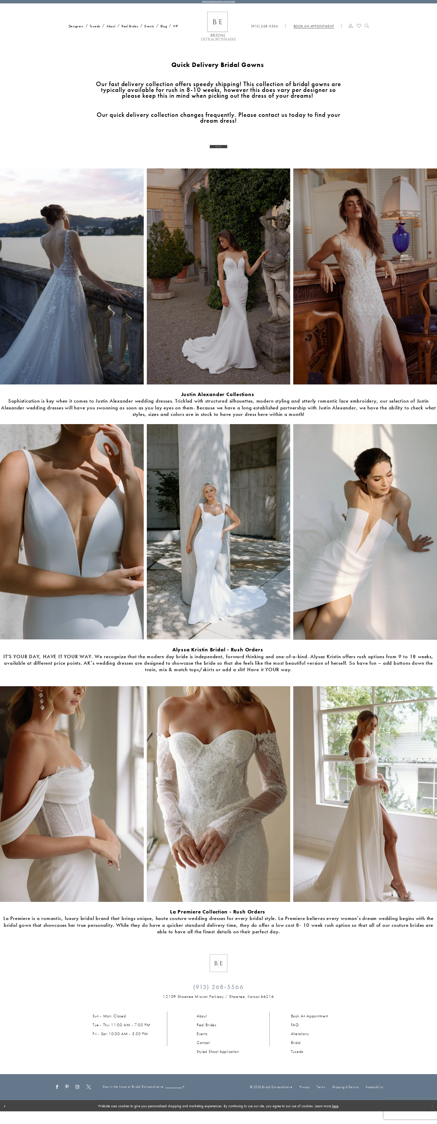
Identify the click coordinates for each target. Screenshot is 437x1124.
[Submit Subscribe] (175, 1100)
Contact (203, 1052)
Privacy (304, 1098)
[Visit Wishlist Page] (359, 32)
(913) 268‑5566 (218, 997)
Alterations (300, 1043)
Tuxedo (297, 1061)
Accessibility (374, 1098)
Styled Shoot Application (218, 1061)
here (335, 1118)
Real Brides (206, 1035)
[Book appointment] (313, 33)
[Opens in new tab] (218, 1006)
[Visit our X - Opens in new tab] (88, 1096)
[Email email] (148, 1100)
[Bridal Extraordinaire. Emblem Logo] (218, 973)
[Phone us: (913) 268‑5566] (265, 33)
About (202, 1026)
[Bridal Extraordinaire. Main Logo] (218, 33)
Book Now (218, 154)
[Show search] (367, 32)
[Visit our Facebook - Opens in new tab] (56, 1096)
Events (202, 1043)
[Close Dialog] (7, 1118)
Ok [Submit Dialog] (429, 1118)
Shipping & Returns (345, 1098)
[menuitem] (74, 32)
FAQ (295, 1035)
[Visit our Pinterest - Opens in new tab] (67, 1096)
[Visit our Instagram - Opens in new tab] (77, 1096)
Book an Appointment (309, 1026)
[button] (351, 32)
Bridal (296, 1052)
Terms (320, 1098)
